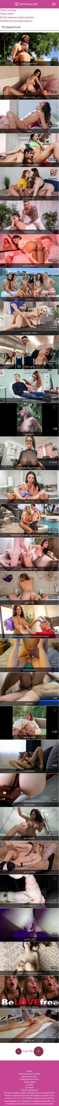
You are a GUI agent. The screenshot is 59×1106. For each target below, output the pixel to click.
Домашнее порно (29, 1076)
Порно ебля (7, 13)
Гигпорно (29, 1087)
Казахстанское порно (29, 1079)
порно (29, 1071)
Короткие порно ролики (29, 1074)
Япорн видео (29, 1082)
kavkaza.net (28, 4)
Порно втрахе (8, 10)
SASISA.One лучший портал (16, 20)
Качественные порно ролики (17, 17)
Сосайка (29, 1085)
